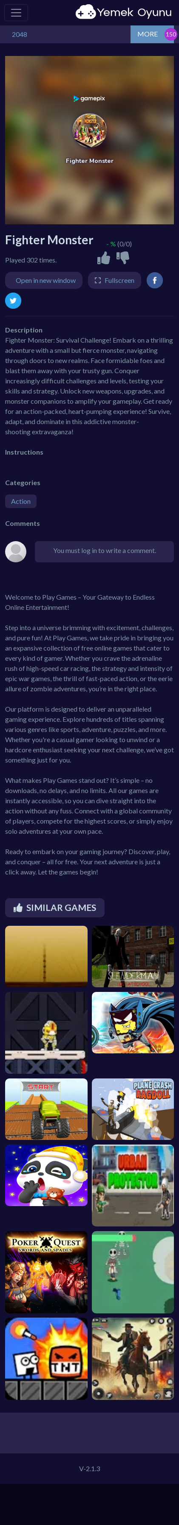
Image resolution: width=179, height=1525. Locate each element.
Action (21, 501)
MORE (147, 34)
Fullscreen (119, 280)
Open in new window (46, 280)
